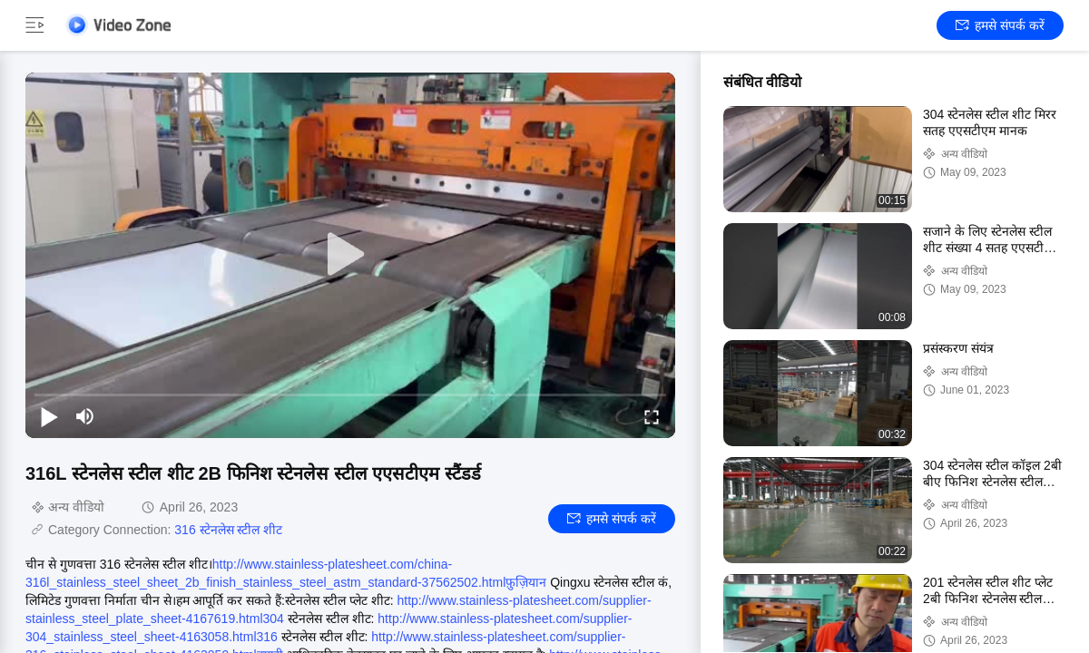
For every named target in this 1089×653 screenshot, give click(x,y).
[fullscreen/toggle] (651, 416)
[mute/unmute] (85, 416)
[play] (350, 255)
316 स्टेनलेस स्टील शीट (228, 529)
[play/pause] (49, 416)
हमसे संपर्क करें (1000, 25)
